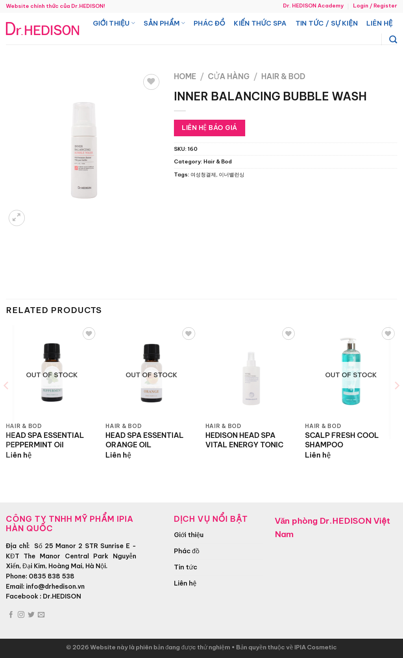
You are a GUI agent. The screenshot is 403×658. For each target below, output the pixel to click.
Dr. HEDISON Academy (313, 5)
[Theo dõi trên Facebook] (10, 615)
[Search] (393, 39)
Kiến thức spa (260, 23)
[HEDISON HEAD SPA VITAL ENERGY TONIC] (251, 371)
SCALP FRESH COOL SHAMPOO (342, 440)
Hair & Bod (283, 76)
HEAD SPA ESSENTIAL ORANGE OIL (144, 440)
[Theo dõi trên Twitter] (31, 615)
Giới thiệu (114, 23)
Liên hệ (379, 23)
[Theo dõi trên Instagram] (21, 615)
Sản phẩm (164, 23)
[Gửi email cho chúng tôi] (41, 615)
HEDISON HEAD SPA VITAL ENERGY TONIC (244, 440)
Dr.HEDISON (62, 596)
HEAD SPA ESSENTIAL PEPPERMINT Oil (45, 440)
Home (185, 76)
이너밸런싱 (231, 174)
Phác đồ (209, 23)
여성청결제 (203, 174)
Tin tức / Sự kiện (327, 23)
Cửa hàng (229, 76)
